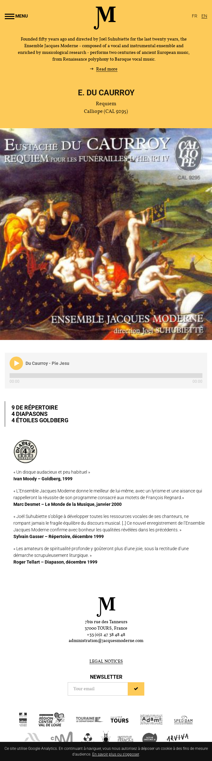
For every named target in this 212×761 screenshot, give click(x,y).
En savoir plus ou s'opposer (115, 754)
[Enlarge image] (106, 234)
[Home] (105, 27)
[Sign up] (136, 689)
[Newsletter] (98, 689)
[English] (204, 15)
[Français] (195, 15)
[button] (16, 363)
